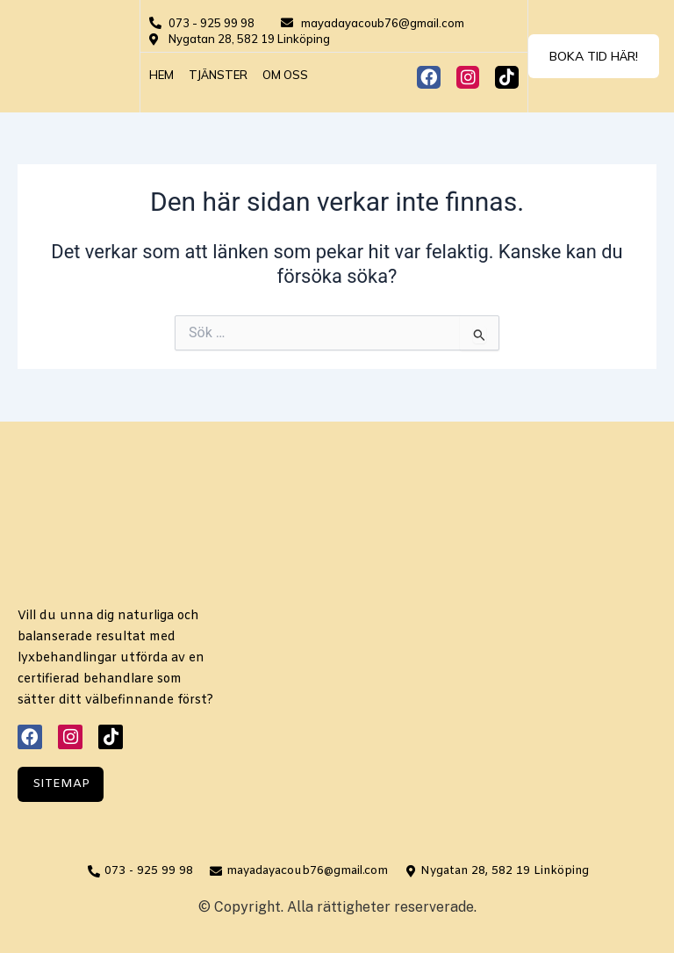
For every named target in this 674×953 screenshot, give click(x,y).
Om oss (285, 75)
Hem (161, 75)
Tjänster (218, 75)
